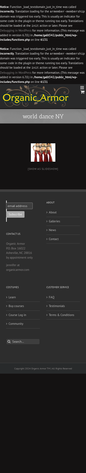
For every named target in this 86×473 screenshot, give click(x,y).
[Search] (9, 341)
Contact (54, 238)
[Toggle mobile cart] (82, 91)
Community (16, 323)
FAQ (51, 296)
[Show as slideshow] (43, 168)
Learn (12, 296)
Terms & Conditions (61, 314)
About (53, 211)
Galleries (54, 220)
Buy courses (16, 305)
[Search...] (23, 341)
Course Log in (17, 314)
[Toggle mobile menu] (82, 87)
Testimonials (57, 305)
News (52, 229)
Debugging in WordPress (15, 30)
